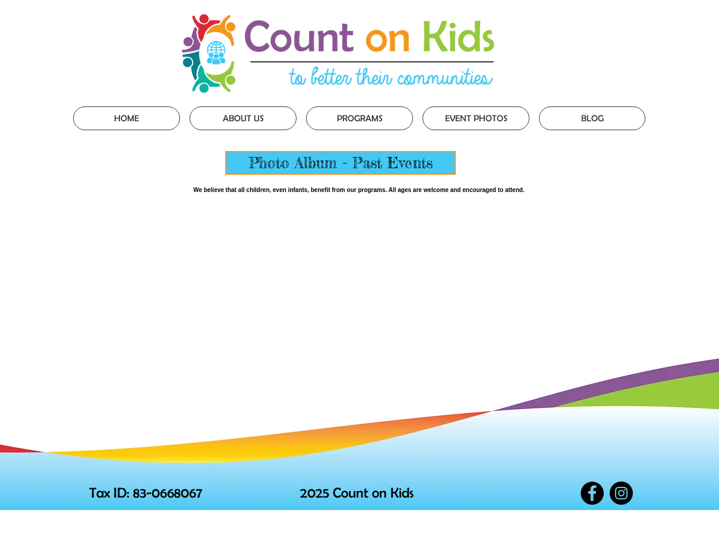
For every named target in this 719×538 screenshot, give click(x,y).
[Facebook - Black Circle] (592, 493)
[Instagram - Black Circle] (621, 493)
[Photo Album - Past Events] (340, 163)
